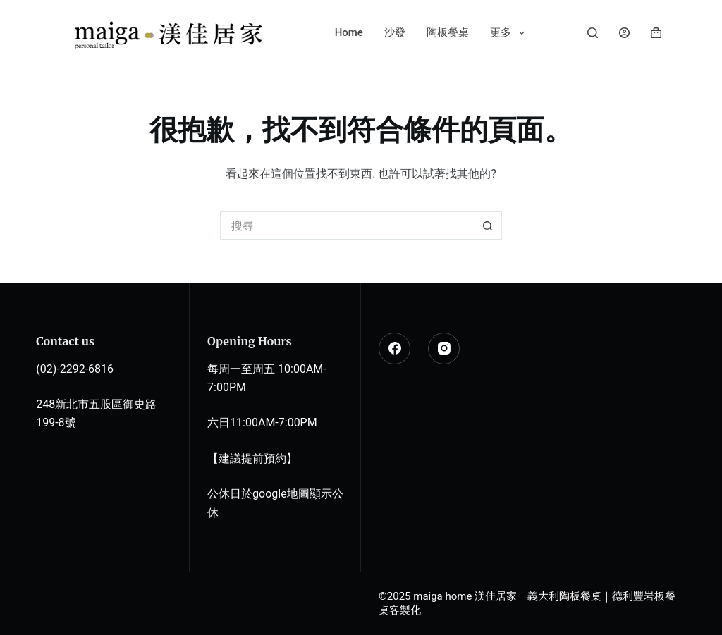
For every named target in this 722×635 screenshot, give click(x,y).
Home (349, 32)
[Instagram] (444, 348)
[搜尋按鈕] (488, 225)
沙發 (394, 32)
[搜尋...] (347, 225)
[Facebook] (394, 348)
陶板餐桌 (448, 32)
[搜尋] (592, 32)
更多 (510, 33)
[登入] (624, 32)
